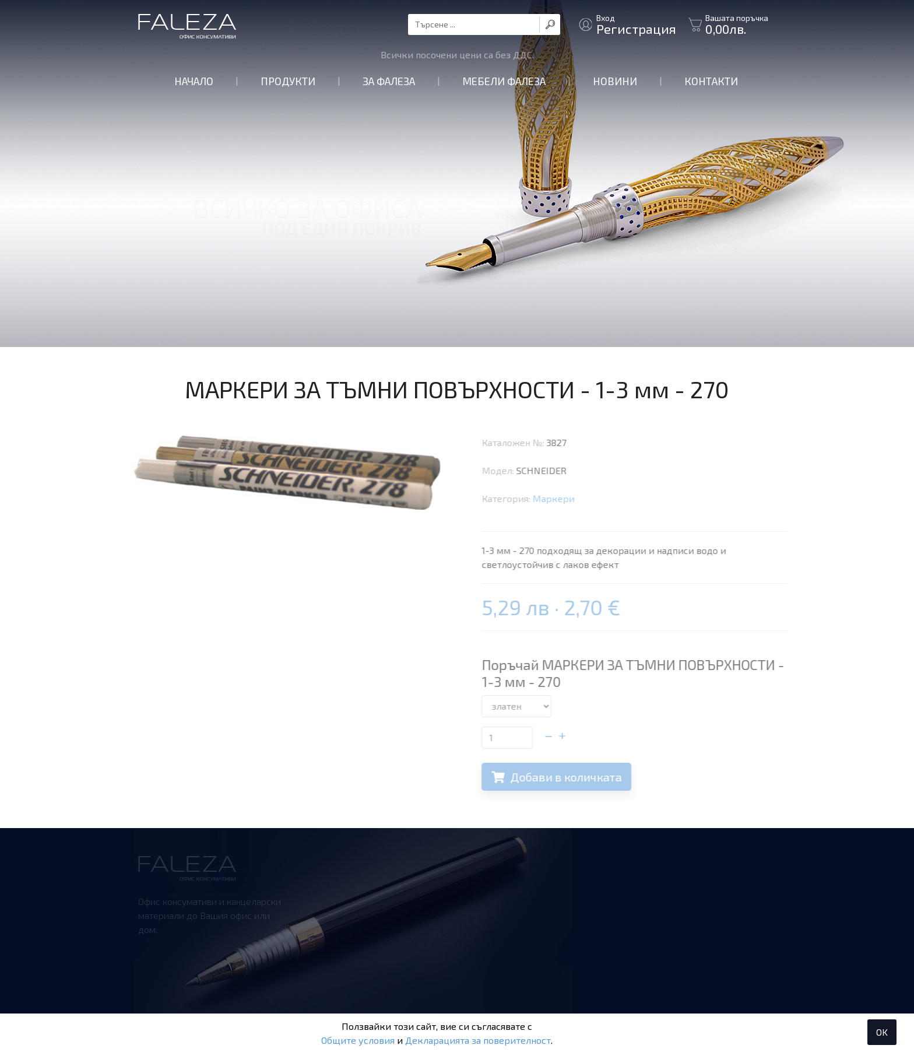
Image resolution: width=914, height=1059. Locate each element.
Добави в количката (568, 777)
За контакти (324, 24)
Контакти (711, 81)
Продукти (288, 81)
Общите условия (358, 1040)
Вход (636, 24)
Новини (615, 81)
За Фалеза (389, 81)
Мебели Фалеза (504, 81)
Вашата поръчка (736, 24)
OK (882, 1031)
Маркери (565, 498)
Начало (193, 81)
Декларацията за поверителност (478, 1040)
